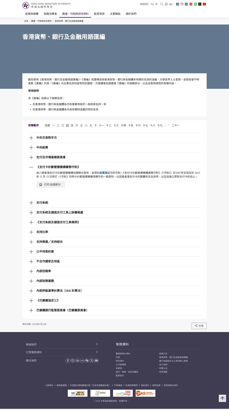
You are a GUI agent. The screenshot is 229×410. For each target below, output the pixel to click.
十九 (160, 125)
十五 (130, 125)
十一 (101, 125)
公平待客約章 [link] (45, 251)
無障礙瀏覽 (62, 385)
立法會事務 (121, 365)
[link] (170, 4)
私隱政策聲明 (131, 385)
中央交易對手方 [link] (46, 137)
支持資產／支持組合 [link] (49, 241)
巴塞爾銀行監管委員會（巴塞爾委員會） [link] (62, 310)
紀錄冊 (119, 368)
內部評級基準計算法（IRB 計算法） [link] (59, 290)
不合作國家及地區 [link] (48, 261)
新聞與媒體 (31, 13)
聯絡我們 (144, 4)
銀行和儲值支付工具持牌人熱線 (173, 361)
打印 (50, 184)
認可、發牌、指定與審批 (127, 372)
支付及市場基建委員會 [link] (51, 157)
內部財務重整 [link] (45, 281)
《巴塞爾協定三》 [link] (48, 300)
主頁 (26, 21)
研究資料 (120, 361)
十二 (108, 125)
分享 (199, 325)
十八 (152, 125)
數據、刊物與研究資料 (75, 13)
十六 (138, 125)
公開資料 (49, 385)
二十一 (176, 125)
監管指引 (120, 376)
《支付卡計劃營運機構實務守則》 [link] (58, 167)
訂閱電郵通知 (34, 352)
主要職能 (115, 13)
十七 (145, 125)
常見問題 (163, 372)
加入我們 (163, 365)
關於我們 (131, 13)
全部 (47, 125)
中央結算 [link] (42, 147)
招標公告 (163, 368)
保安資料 (145, 385)
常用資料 (122, 344)
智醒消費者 (50, 13)
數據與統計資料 (123, 354)
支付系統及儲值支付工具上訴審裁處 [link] (59, 212)
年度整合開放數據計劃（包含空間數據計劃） (90, 385)
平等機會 (118, 385)
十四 (123, 125)
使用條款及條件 (171, 385)
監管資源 (99, 13)
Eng (152, 4)
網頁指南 (156, 385)
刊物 (118, 357)
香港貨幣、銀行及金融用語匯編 (69, 21)
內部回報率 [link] (43, 271)
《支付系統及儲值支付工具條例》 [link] (58, 222)
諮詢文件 (163, 354)
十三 (116, 125)
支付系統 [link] (42, 202)
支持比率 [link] (42, 232)
